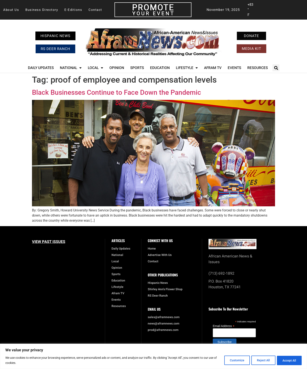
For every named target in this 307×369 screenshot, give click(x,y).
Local (95, 68)
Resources (257, 67)
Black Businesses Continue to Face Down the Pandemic (116, 92)
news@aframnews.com (163, 324)
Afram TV (213, 67)
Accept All (288, 360)
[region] (153, 356)
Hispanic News (158, 283)
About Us (11, 9)
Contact (95, 9)
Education (160, 67)
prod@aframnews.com (163, 330)
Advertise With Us (160, 255)
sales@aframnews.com (164, 317)
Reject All (261, 360)
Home (152, 249)
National (71, 68)
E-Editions (73, 9)
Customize (233, 360)
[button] (275, 67)
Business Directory (41, 9)
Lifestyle (187, 68)
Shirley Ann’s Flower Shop (165, 289)
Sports (137, 67)
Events (234, 67)
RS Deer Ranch (158, 296)
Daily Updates (41, 67)
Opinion (116, 67)
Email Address (224, 326)
